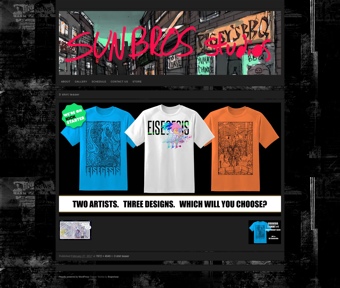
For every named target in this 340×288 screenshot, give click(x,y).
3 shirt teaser (121, 256)
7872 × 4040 (103, 256)
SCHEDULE (99, 81)
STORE (137, 81)
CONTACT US (119, 81)
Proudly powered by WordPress (74, 277)
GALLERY (81, 81)
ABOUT (65, 81)
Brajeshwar (113, 277)
